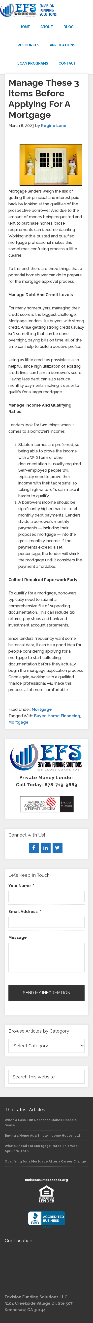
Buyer (40, 716)
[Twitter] (57, 848)
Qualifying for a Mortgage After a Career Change (45, 1161)
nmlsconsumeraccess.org (46, 1180)
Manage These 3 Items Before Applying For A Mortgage (43, 98)
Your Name (21, 885)
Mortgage (42, 709)
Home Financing (64, 716)
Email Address (24, 911)
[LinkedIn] (46, 848)
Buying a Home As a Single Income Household (42, 1135)
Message (17, 937)
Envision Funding (46, 10)
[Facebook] (34, 848)
